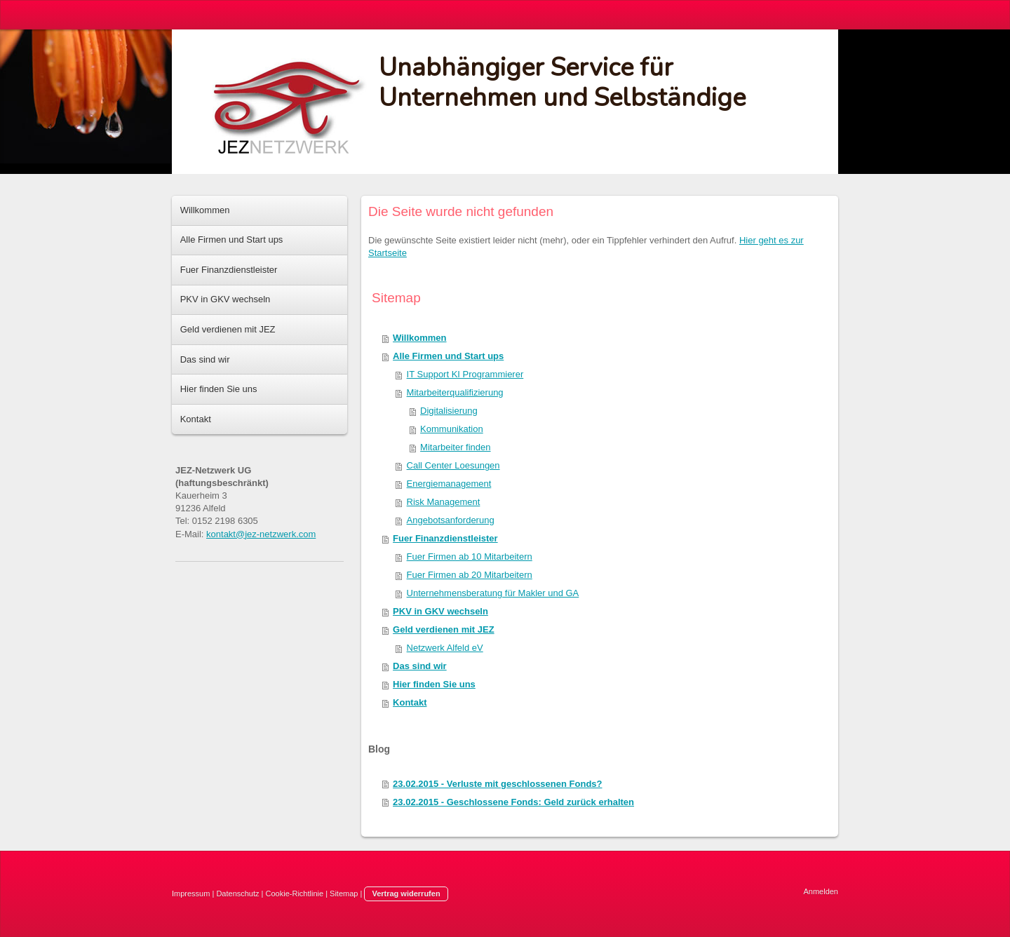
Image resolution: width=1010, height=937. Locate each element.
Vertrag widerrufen (406, 893)
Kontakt (409, 702)
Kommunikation (451, 429)
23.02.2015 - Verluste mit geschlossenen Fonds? (497, 783)
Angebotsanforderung (450, 520)
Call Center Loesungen (453, 465)
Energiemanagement (449, 483)
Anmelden (820, 891)
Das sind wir (420, 666)
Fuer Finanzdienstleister (445, 538)
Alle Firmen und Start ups (448, 356)
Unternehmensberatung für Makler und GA (493, 593)
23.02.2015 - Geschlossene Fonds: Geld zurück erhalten (513, 802)
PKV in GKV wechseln (440, 611)
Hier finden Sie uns (434, 684)
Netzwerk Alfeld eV (445, 647)
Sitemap (344, 893)
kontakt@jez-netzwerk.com (261, 534)
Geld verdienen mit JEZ (443, 629)
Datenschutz (237, 893)
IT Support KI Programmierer (465, 374)
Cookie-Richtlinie (295, 893)
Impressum (191, 893)
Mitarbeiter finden (455, 447)
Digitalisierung (449, 410)
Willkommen (419, 337)
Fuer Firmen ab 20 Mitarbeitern (469, 574)
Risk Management (443, 502)
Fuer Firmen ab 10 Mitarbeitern (469, 556)
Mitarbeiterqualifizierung (455, 392)
